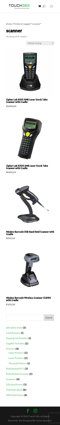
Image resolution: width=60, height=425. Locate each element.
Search (48, 317)
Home (9, 23)
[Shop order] (40, 43)
